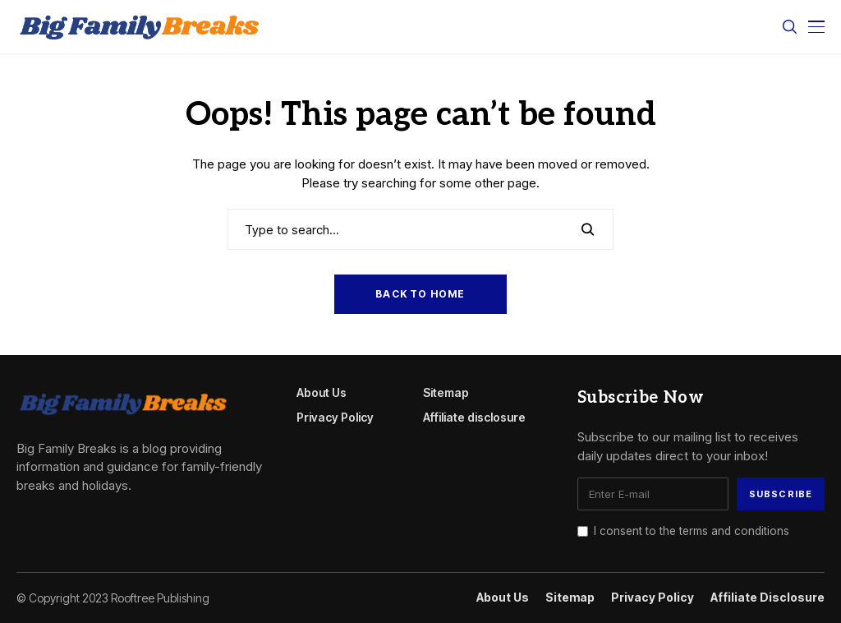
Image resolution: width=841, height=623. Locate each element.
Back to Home (420, 294)
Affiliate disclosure (474, 417)
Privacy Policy (335, 417)
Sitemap (446, 392)
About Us (321, 392)
